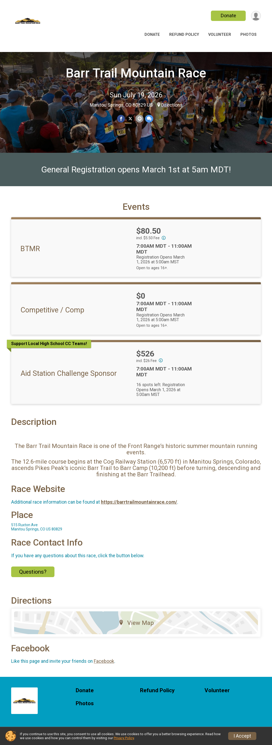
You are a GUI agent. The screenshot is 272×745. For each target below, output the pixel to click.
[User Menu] (256, 16)
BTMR (30, 249)
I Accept (242, 736)
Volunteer (219, 34)
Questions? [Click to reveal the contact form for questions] (32, 572)
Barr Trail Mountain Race (136, 73)
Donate (228, 15)
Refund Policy (184, 34)
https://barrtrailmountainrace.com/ (139, 502)
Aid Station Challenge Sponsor (68, 373)
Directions (171, 105)
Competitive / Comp (52, 310)
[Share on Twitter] (130, 119)
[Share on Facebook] (121, 119)
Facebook (104, 661)
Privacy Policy (124, 738)
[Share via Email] (139, 119)
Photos (248, 34)
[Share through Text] (149, 119)
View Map (136, 622)
